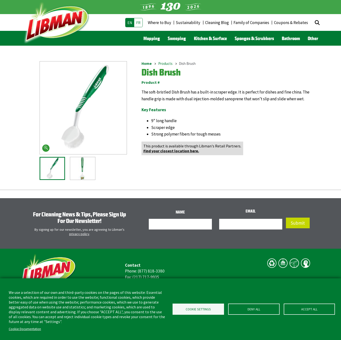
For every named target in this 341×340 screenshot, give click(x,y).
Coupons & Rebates (291, 22)
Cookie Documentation (25, 329)
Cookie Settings (198, 309)
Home (146, 63)
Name (180, 212)
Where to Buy (159, 22)
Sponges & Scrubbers (254, 38)
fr (138, 22)
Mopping (151, 38)
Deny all (254, 309)
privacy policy (79, 234)
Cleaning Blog (217, 22)
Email (251, 211)
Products (165, 63)
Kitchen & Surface (210, 38)
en (129, 22)
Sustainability (188, 22)
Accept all (309, 309)
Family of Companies (251, 22)
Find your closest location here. (171, 150)
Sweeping (177, 38)
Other (313, 38)
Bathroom (291, 38)
